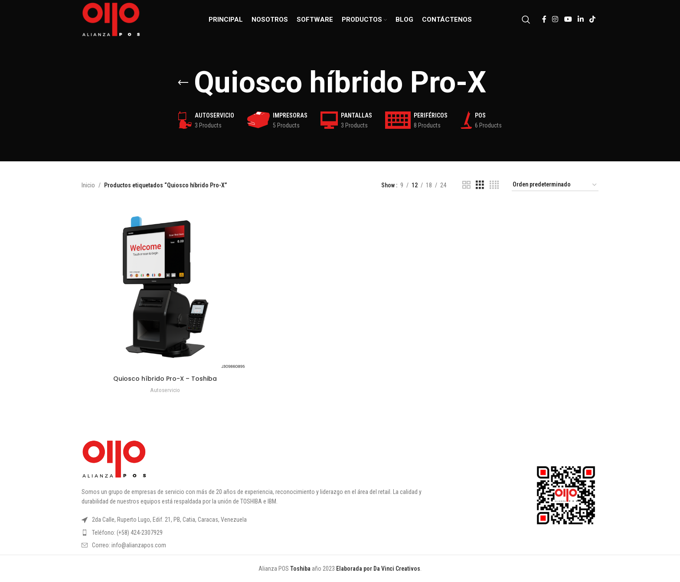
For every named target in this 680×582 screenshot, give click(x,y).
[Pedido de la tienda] (555, 185)
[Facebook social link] (544, 19)
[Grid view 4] (494, 185)
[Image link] (114, 458)
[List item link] (268, 532)
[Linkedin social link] (580, 19)
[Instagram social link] (555, 19)
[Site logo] (111, 19)
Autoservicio (165, 390)
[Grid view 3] (480, 185)
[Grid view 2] (466, 185)
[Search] (526, 19)
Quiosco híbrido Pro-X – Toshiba (165, 378)
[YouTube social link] (568, 19)
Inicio (88, 185)
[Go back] (183, 83)
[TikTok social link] (592, 19)
